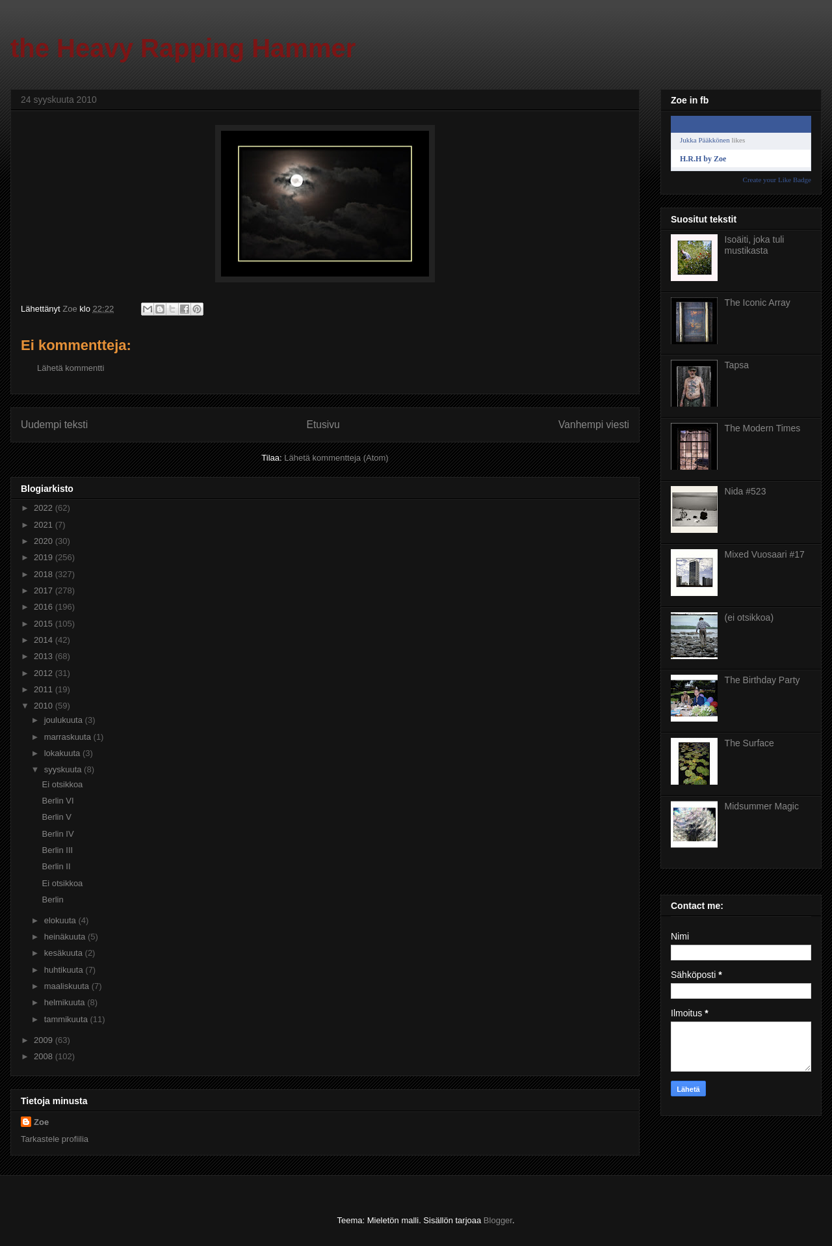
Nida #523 (745, 491)
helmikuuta (65, 1002)
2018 (44, 574)
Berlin (52, 899)
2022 (44, 508)
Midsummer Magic (762, 806)
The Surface (749, 743)
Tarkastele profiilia (54, 1139)
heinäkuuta (66, 936)
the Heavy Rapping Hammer (183, 48)
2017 (44, 590)
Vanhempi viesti (593, 424)
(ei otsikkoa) (749, 617)
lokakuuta (63, 753)
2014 (44, 640)
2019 (44, 557)
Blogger (498, 1220)
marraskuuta (69, 737)
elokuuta (61, 920)
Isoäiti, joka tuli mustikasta (755, 245)
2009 (44, 1040)
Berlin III (57, 850)
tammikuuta (67, 1019)
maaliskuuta (68, 986)
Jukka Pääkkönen (705, 140)
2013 (44, 656)
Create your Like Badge (777, 179)
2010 (44, 706)
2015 (44, 624)
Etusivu (323, 424)
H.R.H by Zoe (703, 158)
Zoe (41, 1122)
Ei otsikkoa (62, 784)
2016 (44, 607)
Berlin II (56, 866)
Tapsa (737, 365)
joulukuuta (64, 720)
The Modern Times (763, 428)
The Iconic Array (757, 302)
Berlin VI (57, 801)
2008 (44, 1056)
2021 (44, 525)
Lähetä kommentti (70, 368)
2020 (44, 541)
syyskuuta (64, 769)
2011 (44, 689)
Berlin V (57, 817)
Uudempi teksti (54, 424)
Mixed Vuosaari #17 (765, 554)
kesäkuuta (64, 953)
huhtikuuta (65, 970)
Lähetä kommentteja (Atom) (336, 458)
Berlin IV (57, 834)
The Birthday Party (762, 680)
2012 (44, 673)
